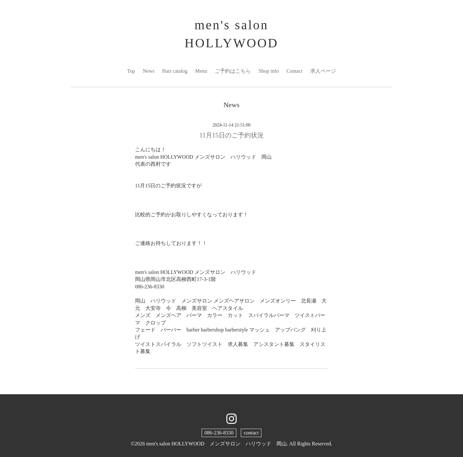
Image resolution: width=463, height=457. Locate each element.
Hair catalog (174, 71)
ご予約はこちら (233, 71)
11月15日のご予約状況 (231, 135)
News (148, 71)
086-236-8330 (219, 432)
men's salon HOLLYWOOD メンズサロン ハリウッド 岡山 (216, 443)
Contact (294, 71)
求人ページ (323, 71)
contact (251, 432)
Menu (201, 71)
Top (131, 71)
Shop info (269, 71)
